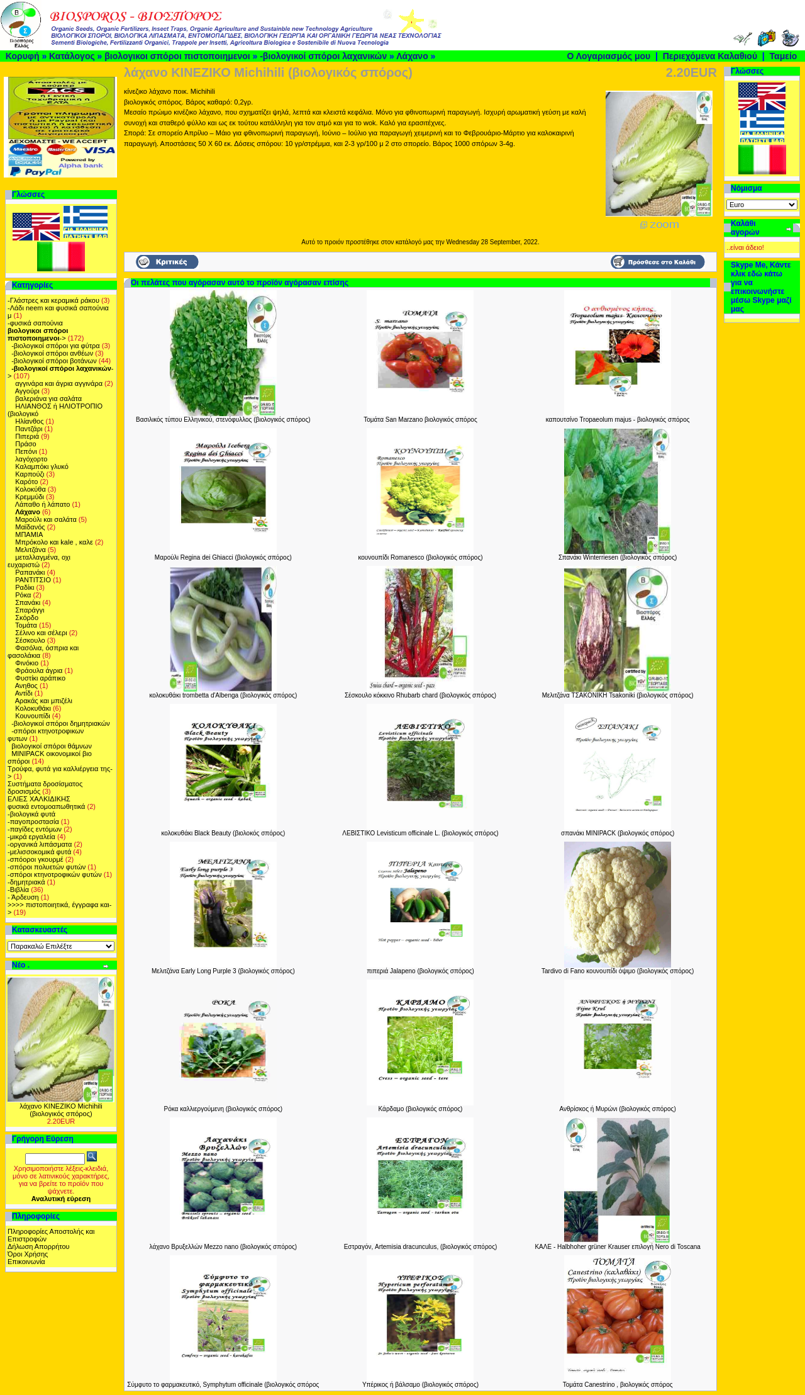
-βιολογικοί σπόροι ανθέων (52, 353)
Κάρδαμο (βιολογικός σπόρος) (421, 1108)
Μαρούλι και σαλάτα (46, 519)
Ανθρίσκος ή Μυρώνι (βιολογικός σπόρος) (618, 1108)
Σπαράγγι (29, 610)
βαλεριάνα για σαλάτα (48, 398)
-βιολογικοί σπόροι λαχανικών (323, 56)
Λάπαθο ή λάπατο (42, 504)
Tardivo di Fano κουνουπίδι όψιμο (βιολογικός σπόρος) (617, 971)
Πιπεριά (27, 436)
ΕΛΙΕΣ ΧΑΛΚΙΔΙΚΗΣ (39, 799)
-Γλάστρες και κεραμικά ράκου (53, 300)
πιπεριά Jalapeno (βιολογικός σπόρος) (420, 971)
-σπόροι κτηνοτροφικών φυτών (55, 874)
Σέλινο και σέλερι (41, 632)
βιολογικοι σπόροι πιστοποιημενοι (177, 56)
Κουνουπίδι (32, 716)
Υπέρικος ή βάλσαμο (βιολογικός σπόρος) (420, 1384)
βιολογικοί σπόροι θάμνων (51, 746)
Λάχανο (412, 56)
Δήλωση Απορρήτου (39, 1246)
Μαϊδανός (30, 527)
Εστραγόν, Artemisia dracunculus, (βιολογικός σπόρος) (420, 1246)
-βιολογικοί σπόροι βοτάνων (54, 360)
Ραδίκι (24, 587)
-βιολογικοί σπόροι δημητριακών (60, 723)
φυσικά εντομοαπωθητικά (46, 806)
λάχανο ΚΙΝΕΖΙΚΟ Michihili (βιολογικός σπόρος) (60, 1109)
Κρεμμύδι (29, 496)
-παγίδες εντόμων (35, 829)
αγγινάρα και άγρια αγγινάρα (59, 383)
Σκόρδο (26, 617)
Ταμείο (783, 56)
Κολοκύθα (30, 489)
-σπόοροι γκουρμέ (36, 859)
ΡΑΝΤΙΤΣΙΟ (33, 580)
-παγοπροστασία (33, 821)
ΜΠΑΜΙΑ (29, 534)
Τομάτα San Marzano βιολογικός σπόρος (420, 419)
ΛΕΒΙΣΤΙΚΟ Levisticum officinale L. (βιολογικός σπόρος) (420, 833)
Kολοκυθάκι (33, 708)
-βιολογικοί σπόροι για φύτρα (55, 345)
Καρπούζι (29, 474)
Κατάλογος (72, 56)
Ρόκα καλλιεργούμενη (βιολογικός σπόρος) (223, 1108)
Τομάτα (26, 625)
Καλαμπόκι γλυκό (42, 466)
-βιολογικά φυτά (31, 814)
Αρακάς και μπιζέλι (43, 700)
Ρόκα (23, 595)
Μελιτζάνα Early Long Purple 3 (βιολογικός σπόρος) (223, 971)
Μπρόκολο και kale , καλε (54, 542)
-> (38, 334)
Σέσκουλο (30, 640)
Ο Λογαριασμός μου (608, 56)
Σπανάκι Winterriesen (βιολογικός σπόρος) (617, 557)
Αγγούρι (27, 391)
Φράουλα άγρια (38, 670)
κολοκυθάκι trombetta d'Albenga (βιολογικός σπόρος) (223, 695)
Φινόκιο (26, 663)
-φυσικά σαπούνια (35, 323)
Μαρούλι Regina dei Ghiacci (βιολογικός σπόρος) (223, 557)
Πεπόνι (26, 451)
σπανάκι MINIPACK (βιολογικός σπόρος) (617, 833)
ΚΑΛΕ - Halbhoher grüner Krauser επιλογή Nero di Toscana (617, 1246)
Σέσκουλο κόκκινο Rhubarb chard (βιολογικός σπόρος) (420, 695)
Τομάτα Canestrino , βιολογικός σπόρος (618, 1384)
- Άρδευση (23, 897)
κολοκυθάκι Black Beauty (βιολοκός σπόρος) (223, 833)
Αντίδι (24, 693)
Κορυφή (23, 56)
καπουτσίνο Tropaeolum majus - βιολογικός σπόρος (618, 419)
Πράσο (25, 444)
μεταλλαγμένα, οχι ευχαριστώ (39, 560)
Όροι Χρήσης (28, 1254)
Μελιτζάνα (30, 549)
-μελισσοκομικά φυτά (39, 852)
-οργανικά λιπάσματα (40, 844)
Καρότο (26, 481)
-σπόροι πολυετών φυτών (47, 867)
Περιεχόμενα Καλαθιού (710, 56)
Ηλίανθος (29, 421)
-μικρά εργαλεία (31, 836)
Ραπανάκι (30, 572)
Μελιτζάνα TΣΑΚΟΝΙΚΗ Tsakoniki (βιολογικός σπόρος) (618, 695)
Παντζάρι (28, 428)
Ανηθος (26, 685)
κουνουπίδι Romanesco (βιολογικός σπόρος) (420, 557)
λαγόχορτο (31, 459)
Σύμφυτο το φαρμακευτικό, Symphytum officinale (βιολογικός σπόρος (223, 1384)
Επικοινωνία (26, 1261)
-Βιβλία (18, 889)
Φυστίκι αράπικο (40, 678)
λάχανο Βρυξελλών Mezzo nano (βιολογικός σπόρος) (223, 1246)
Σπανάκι (27, 602)
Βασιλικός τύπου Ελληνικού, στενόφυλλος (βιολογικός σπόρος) (223, 419)
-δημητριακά (26, 882)
